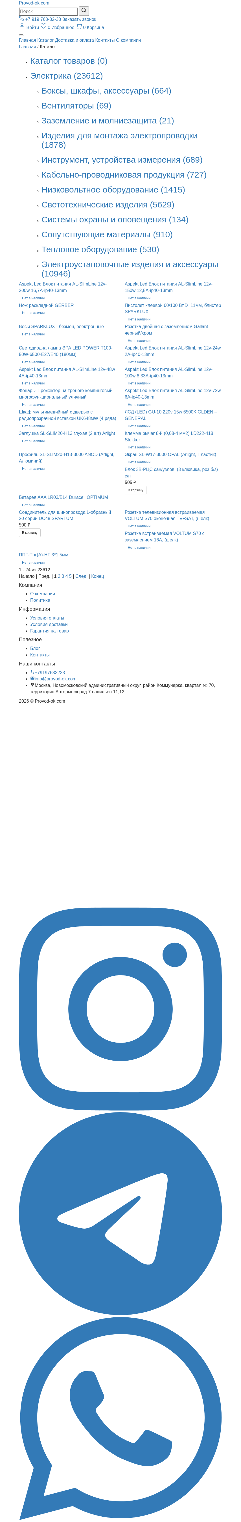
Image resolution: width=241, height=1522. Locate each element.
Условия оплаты (47, 618)
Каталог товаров (69, 60)
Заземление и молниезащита (107, 120)
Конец (97, 576)
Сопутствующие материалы (107, 234)
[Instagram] (120, 1109)
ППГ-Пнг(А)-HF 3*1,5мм (43, 554)
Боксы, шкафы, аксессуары (106, 90)
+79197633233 (47, 672)
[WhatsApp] (120, 1518)
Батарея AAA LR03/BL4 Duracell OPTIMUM (63, 497)
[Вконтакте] (120, 904)
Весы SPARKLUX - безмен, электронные (61, 326)
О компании (128, 40)
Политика (40, 600)
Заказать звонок (79, 19)
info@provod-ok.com (53, 678)
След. (81, 576)
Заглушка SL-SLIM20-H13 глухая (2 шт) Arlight (67, 433)
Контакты (105, 40)
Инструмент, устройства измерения (122, 159)
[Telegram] (120, 1313)
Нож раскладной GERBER (46, 305)
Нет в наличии (33, 298)
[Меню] (21, 35)
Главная (27, 40)
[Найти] (84, 11)
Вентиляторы (76, 105)
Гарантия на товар (49, 631)
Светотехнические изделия (107, 204)
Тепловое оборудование (100, 249)
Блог (35, 648)
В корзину (135, 490)
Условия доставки (49, 624)
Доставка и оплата (74, 40)
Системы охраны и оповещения (115, 219)
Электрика (66, 75)
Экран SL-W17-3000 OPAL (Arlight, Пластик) (170, 454)
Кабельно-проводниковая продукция (124, 174)
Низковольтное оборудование (113, 189)
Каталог (45, 40)
